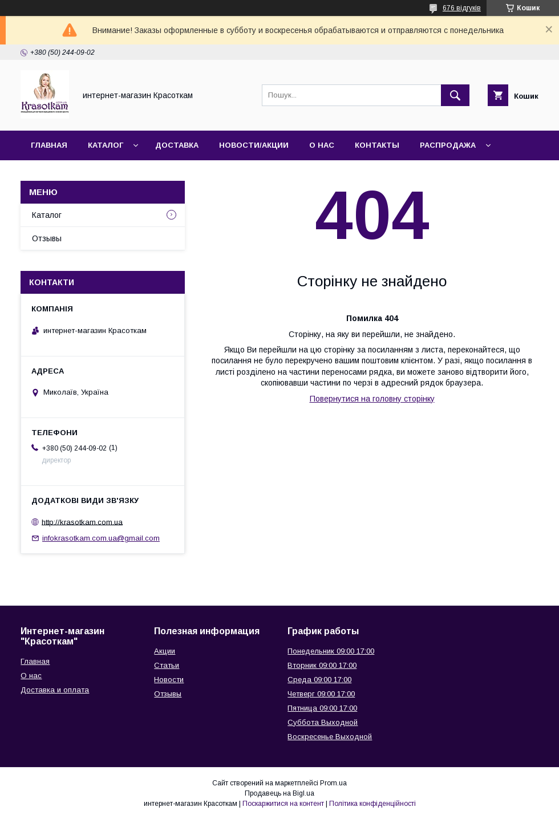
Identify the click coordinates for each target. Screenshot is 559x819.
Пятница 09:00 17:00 (322, 708)
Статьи (166, 665)
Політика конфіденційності (372, 804)
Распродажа (448, 145)
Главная (49, 145)
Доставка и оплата (55, 690)
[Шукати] (455, 95)
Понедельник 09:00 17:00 (330, 651)
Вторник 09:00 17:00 (322, 665)
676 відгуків (462, 8)
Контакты (377, 145)
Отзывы (47, 238)
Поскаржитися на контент (283, 804)
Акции (164, 651)
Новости (169, 679)
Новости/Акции (254, 145)
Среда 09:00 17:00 (319, 679)
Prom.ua (333, 783)
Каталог (105, 145)
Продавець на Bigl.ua (279, 793)
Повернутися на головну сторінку (372, 398)
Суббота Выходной (322, 722)
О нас (321, 145)
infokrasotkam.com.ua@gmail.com (101, 538)
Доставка (177, 145)
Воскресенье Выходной (329, 736)
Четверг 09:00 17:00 (321, 694)
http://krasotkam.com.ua (82, 521)
